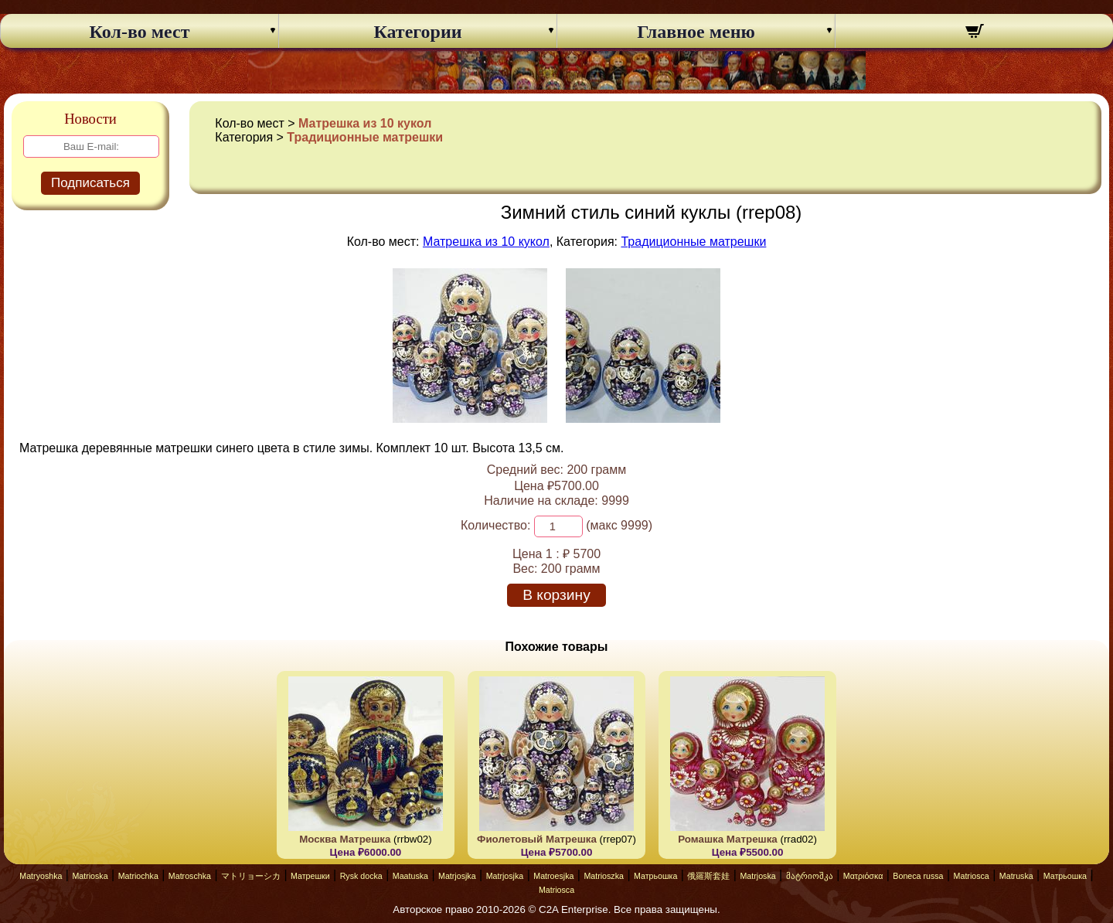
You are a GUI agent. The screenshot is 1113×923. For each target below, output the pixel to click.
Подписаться (90, 182)
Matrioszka (604, 875)
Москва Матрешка (344, 839)
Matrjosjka (457, 875)
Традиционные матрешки (365, 137)
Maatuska (410, 875)
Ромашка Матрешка (727, 839)
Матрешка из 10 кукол (364, 123)
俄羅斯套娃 (708, 875)
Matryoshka (40, 875)
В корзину (556, 595)
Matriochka (138, 875)
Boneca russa (918, 875)
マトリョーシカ (251, 875)
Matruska (1016, 875)
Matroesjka (553, 875)
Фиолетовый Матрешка (537, 839)
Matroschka (189, 875)
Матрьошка (655, 875)
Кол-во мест (140, 32)
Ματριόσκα (863, 875)
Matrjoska (757, 875)
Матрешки (310, 875)
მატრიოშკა (809, 875)
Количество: (495, 525)
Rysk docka (361, 875)
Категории (417, 32)
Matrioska (89, 875)
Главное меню (696, 32)
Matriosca (971, 875)
